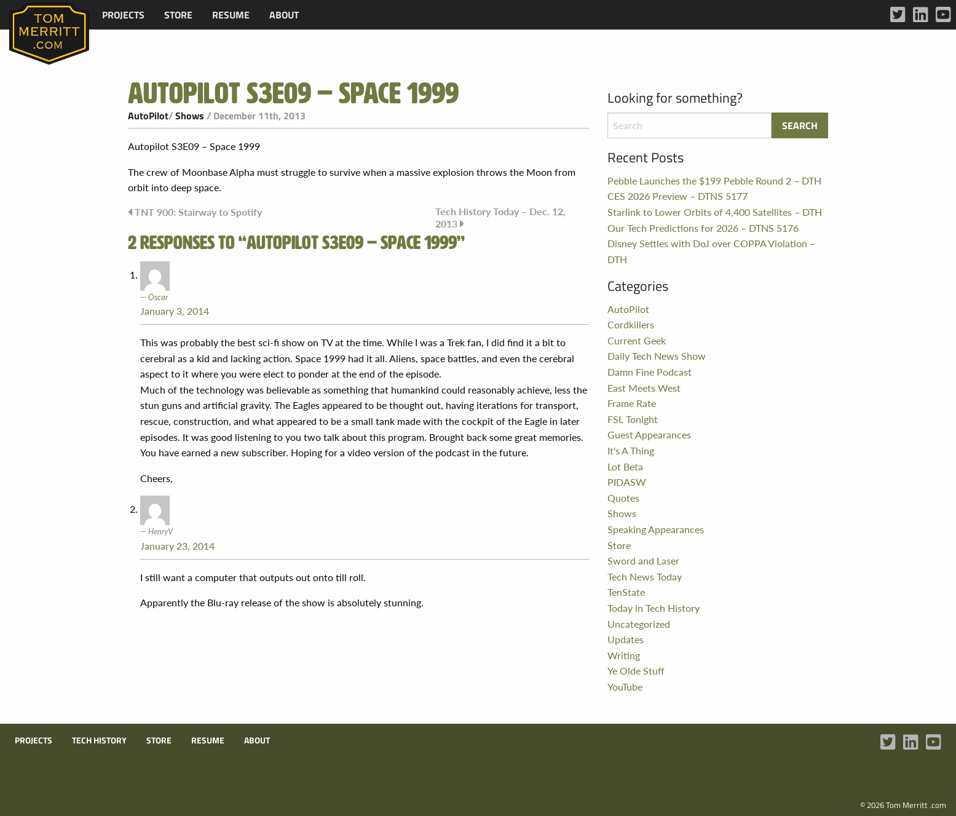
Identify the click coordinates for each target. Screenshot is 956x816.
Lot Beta (625, 466)
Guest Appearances (649, 434)
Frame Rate (631, 403)
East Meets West (644, 388)
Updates (625, 639)
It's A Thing (630, 450)
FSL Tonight (632, 419)
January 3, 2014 (174, 311)
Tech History (99, 740)
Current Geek (636, 340)
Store (178, 14)
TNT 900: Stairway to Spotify (198, 212)
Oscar (158, 297)
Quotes (623, 498)
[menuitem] (123, 15)
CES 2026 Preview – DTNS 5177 (677, 196)
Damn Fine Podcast (649, 372)
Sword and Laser (643, 560)
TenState (626, 592)
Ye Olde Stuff (636, 670)
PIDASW (626, 482)
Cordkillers (630, 324)
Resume (231, 14)
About (284, 14)
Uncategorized (638, 624)
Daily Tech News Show (656, 356)
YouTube (624, 686)
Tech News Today (644, 576)
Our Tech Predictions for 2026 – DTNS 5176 (703, 228)
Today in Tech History (653, 608)
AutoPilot (148, 115)
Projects (123, 14)
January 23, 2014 (177, 546)
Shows (189, 115)
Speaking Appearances (655, 529)
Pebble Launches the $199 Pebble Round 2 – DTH (714, 180)
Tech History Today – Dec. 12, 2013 (500, 217)
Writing (623, 655)
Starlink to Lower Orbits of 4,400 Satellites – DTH (714, 212)
